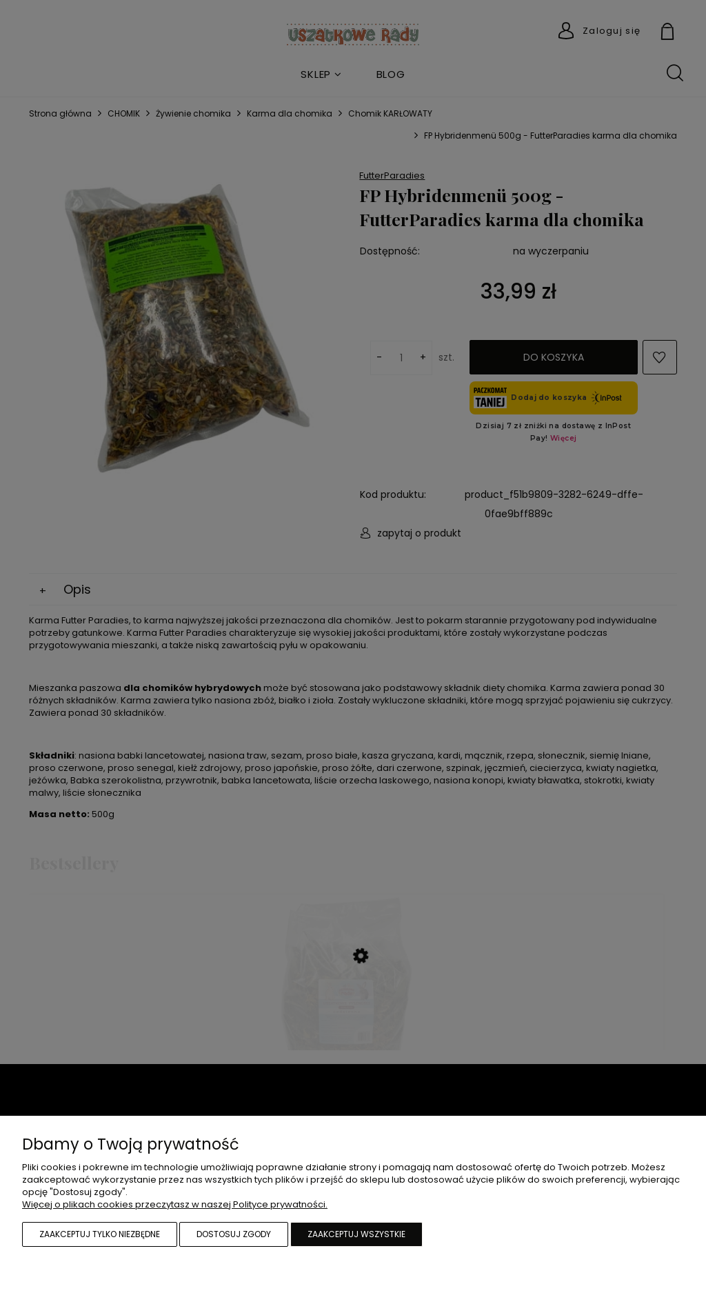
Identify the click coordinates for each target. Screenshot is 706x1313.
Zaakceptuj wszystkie (356, 1234)
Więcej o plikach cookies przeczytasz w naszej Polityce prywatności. (174, 1204)
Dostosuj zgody (233, 1234)
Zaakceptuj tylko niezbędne (99, 1234)
